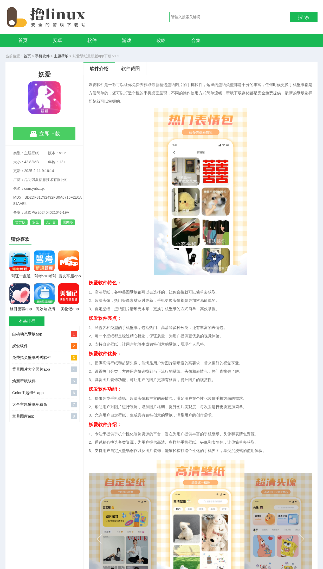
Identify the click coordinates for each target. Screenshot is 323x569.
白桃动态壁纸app (44, 334)
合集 (196, 40)
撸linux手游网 (65, 17)
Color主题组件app (44, 393)
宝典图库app (44, 416)
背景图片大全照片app (44, 369)
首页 (23, 40)
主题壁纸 (61, 56)
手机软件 (42, 56)
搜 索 (304, 17)
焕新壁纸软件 (44, 381)
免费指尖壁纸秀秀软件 (44, 357)
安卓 (57, 40)
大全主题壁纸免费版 (44, 404)
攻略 (161, 40)
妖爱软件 (44, 346)
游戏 (126, 40)
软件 (92, 40)
